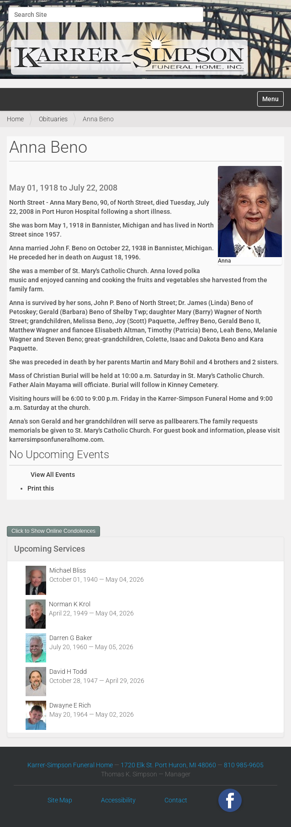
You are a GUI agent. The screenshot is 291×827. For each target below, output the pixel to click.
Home (15, 119)
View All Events (53, 474)
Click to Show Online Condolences (53, 531)
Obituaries (53, 119)
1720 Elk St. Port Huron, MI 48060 (168, 765)
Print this (40, 488)
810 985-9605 (244, 765)
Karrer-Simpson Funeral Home (70, 765)
